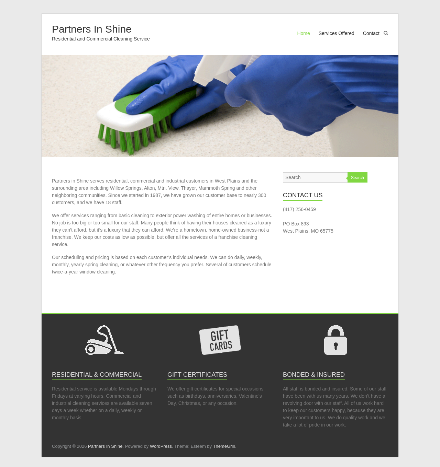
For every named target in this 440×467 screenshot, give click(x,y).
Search (357, 177)
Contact (371, 33)
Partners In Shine (92, 29)
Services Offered (336, 33)
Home (303, 33)
